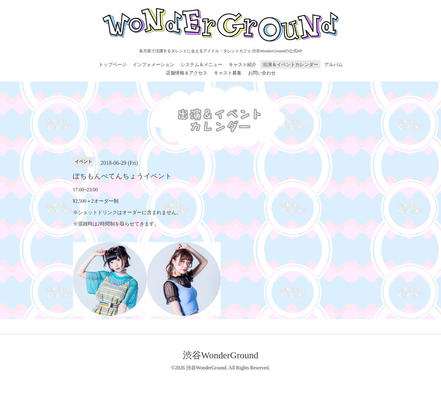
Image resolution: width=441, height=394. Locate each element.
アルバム (333, 64)
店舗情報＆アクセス (186, 72)
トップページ (112, 64)
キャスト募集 (228, 72)
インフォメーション (153, 64)
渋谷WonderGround (221, 355)
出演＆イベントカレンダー (290, 64)
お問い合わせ (262, 72)
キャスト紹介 (242, 64)
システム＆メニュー (201, 64)
